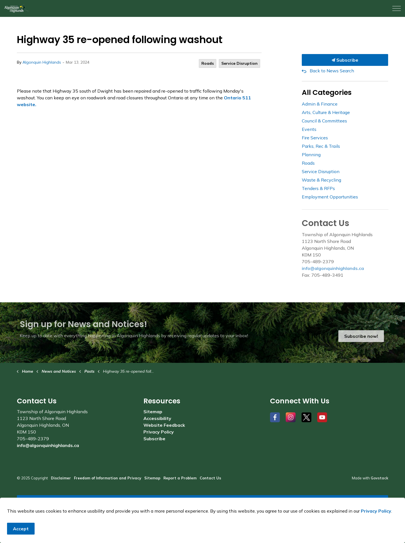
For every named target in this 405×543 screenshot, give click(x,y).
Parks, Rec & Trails (321, 146)
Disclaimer (61, 478)
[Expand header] (396, 8)
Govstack (379, 478)
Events (309, 129)
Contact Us (210, 478)
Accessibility (157, 418)
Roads (207, 63)
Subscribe (345, 60)
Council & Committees (324, 121)
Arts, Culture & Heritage (326, 112)
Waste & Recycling (321, 180)
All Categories (327, 92)
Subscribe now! (361, 336)
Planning (311, 154)
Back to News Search (332, 70)
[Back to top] (202, 501)
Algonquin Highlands (41, 62)
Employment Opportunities (330, 197)
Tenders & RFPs (318, 188)
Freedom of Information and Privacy (107, 478)
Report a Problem (180, 478)
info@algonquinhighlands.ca (333, 268)
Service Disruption (239, 63)
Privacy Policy (158, 432)
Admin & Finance (320, 104)
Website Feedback (164, 425)
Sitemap (152, 411)
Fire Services (315, 137)
